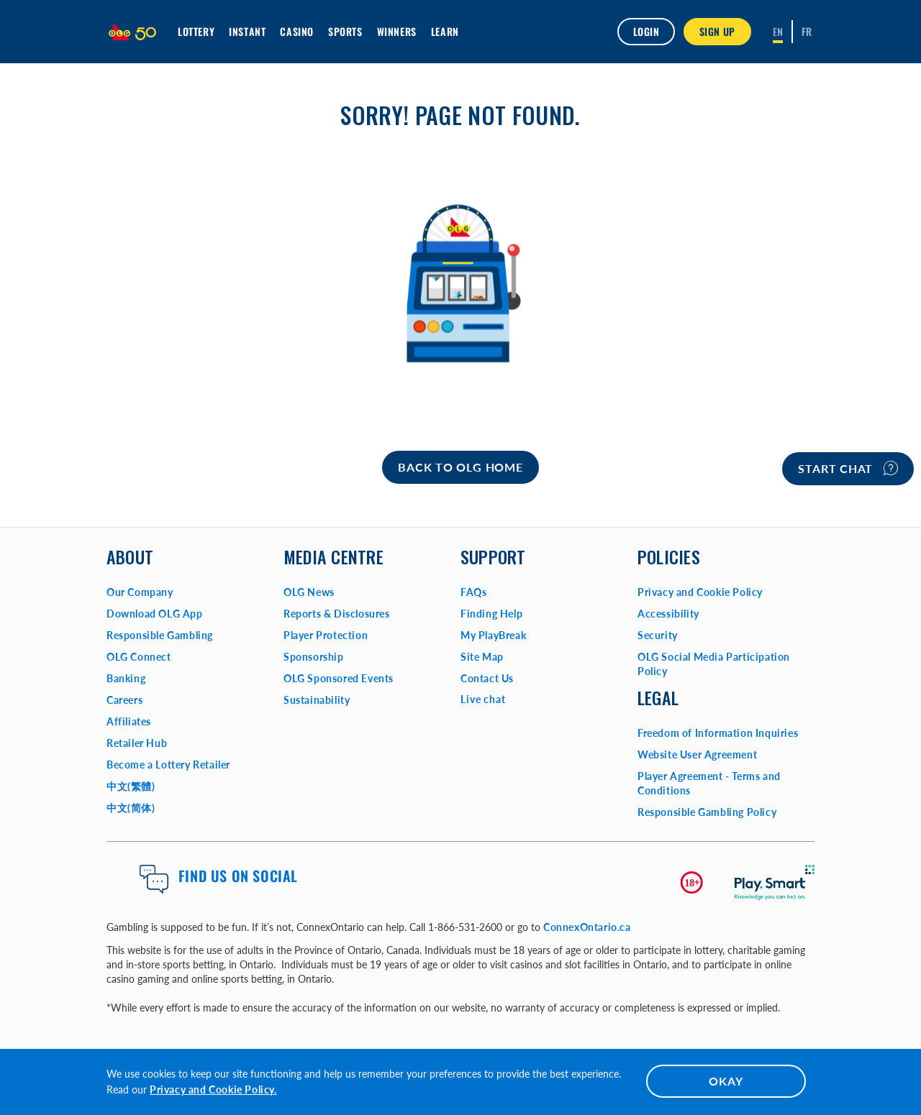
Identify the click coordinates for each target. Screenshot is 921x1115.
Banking (125, 678)
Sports (345, 31)
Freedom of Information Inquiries (718, 733)
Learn (445, 31)
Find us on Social (238, 875)
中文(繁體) (130, 786)
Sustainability (316, 700)
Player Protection (325, 635)
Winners (397, 31)
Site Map (482, 657)
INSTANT (247, 31)
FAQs (473, 592)
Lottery (196, 31)
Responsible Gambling (159, 635)
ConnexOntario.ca (587, 927)
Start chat (848, 468)
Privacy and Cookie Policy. (213, 1089)
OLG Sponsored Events (338, 678)
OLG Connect (138, 657)
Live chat (483, 699)
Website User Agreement (697, 754)
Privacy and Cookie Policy (700, 592)
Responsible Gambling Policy (707, 812)
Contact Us (487, 678)
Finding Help (491, 613)
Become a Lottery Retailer (168, 764)
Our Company (139, 592)
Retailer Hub (136, 743)
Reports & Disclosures (336, 613)
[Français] (807, 31)
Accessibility (668, 613)
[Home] (460, 467)
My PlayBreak (493, 635)
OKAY (726, 1081)
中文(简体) (130, 808)
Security (658, 635)
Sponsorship (313, 657)
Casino (297, 31)
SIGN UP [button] (717, 31)
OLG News (309, 592)
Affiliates (128, 721)
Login (646, 31)
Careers (124, 700)
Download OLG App (154, 613)
